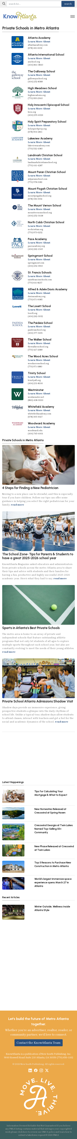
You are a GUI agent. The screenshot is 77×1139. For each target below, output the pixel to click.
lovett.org (32, 313)
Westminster (36, 390)
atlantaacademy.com (38, 45)
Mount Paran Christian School (47, 172)
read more (17, 504)
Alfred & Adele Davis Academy (47, 289)
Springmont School (40, 255)
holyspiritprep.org (37, 129)
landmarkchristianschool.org (42, 162)
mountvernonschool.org (40, 212)
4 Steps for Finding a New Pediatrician (30, 488)
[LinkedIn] (30, 1070)
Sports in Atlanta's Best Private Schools (31, 628)
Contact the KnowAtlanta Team (39, 1042)
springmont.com (36, 263)
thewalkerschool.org (38, 346)
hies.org (32, 112)
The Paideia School (40, 323)
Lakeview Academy (40, 138)
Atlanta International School (46, 54)
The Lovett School (39, 306)
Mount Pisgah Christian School (47, 188)
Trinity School (36, 373)
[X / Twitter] (47, 1070)
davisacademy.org (36, 296)
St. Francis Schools (40, 272)
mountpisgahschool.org (39, 196)
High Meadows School (42, 88)
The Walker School (39, 339)
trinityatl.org (34, 380)
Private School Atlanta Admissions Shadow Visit (37, 701)
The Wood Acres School (43, 356)
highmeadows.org (37, 95)
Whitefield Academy (41, 406)
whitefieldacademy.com (39, 413)
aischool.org (34, 61)
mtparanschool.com (37, 179)
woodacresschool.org (38, 363)
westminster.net (36, 397)
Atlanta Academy (39, 38)
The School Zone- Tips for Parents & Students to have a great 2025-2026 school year (37, 556)
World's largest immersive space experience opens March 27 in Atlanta (53, 882)
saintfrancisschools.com (40, 279)
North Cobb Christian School (46, 222)
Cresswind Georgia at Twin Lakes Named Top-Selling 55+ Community (53, 829)
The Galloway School (41, 71)
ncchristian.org (35, 229)
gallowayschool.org (37, 78)
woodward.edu (35, 430)
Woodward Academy (41, 423)
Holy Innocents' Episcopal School (48, 105)
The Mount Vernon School (44, 205)
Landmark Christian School (45, 155)
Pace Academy (37, 239)
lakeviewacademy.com (39, 145)
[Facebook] (35, 1070)
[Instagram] (41, 1070)
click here (23, 1132)
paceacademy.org (36, 246)
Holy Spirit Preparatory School (47, 121)
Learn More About (39, 41)
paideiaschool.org (37, 330)
